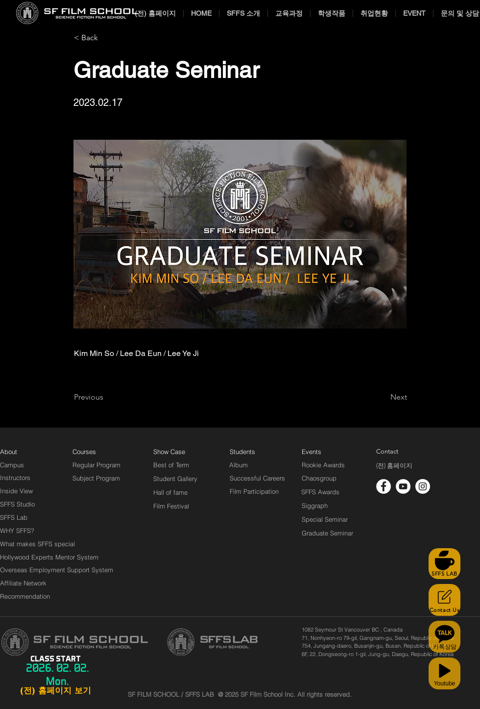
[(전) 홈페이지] (394, 466)
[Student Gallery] (175, 478)
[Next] (382, 397)
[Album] (255, 465)
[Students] (242, 451)
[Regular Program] (96, 465)
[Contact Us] (444, 600)
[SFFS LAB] (444, 563)
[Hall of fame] (170, 492)
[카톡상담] (444, 637)
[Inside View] (17, 491)
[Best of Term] (171, 465)
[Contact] (387, 451)
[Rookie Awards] (323, 465)
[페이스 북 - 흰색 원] (383, 486)
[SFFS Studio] (17, 504)
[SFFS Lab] (13, 517)
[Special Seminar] (325, 519)
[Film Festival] (171, 506)
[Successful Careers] (257, 478)
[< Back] (106, 38)
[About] (9, 451)
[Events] (323, 451)
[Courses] (96, 451)
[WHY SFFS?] (25, 530)
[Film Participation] (254, 491)
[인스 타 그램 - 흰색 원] (422, 486)
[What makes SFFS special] (37, 544)
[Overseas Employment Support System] (56, 570)
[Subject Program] (96, 478)
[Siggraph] (315, 505)
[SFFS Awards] (320, 492)
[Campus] (12, 465)
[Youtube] (444, 673)
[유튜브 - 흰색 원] (403, 486)
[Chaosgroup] (319, 478)
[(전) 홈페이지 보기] (55, 691)
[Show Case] (175, 451)
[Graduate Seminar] (328, 533)
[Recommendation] (25, 596)
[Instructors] (15, 477)
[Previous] (106, 397)
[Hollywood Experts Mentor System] (49, 557)
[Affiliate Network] (25, 583)
